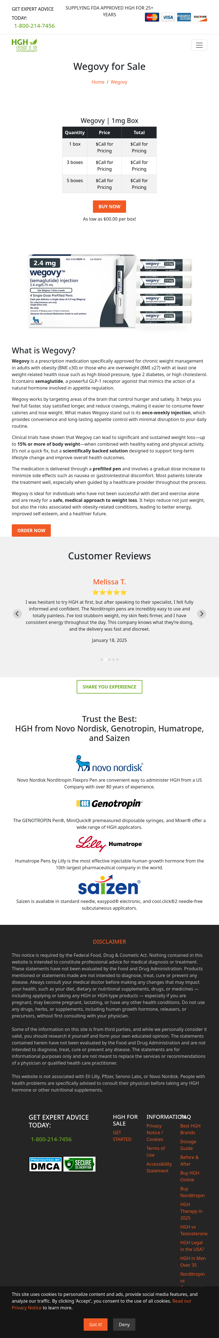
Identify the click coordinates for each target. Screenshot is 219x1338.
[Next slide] (201, 613)
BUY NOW (109, 206)
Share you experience (109, 687)
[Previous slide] (17, 613)
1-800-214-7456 (34, 25)
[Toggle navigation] (199, 45)
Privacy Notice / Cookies (155, 1132)
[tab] (102, 659)
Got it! (95, 1324)
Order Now (31, 530)
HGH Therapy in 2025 (191, 1211)
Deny (124, 1324)
